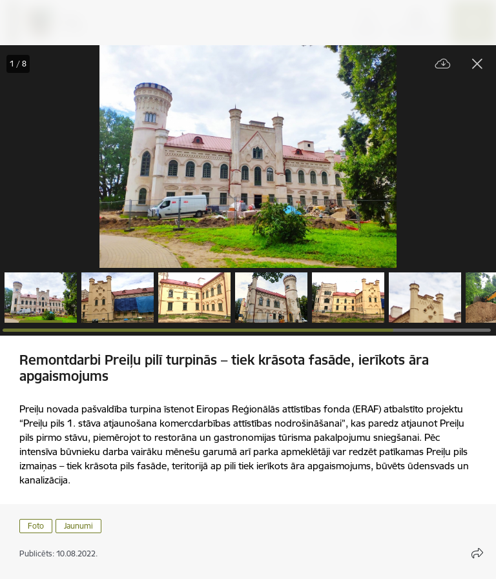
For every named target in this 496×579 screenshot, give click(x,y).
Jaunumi (78, 526)
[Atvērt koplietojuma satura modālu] (477, 553)
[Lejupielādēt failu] (443, 64)
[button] (41, 297)
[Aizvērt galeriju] (477, 64)
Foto (36, 526)
